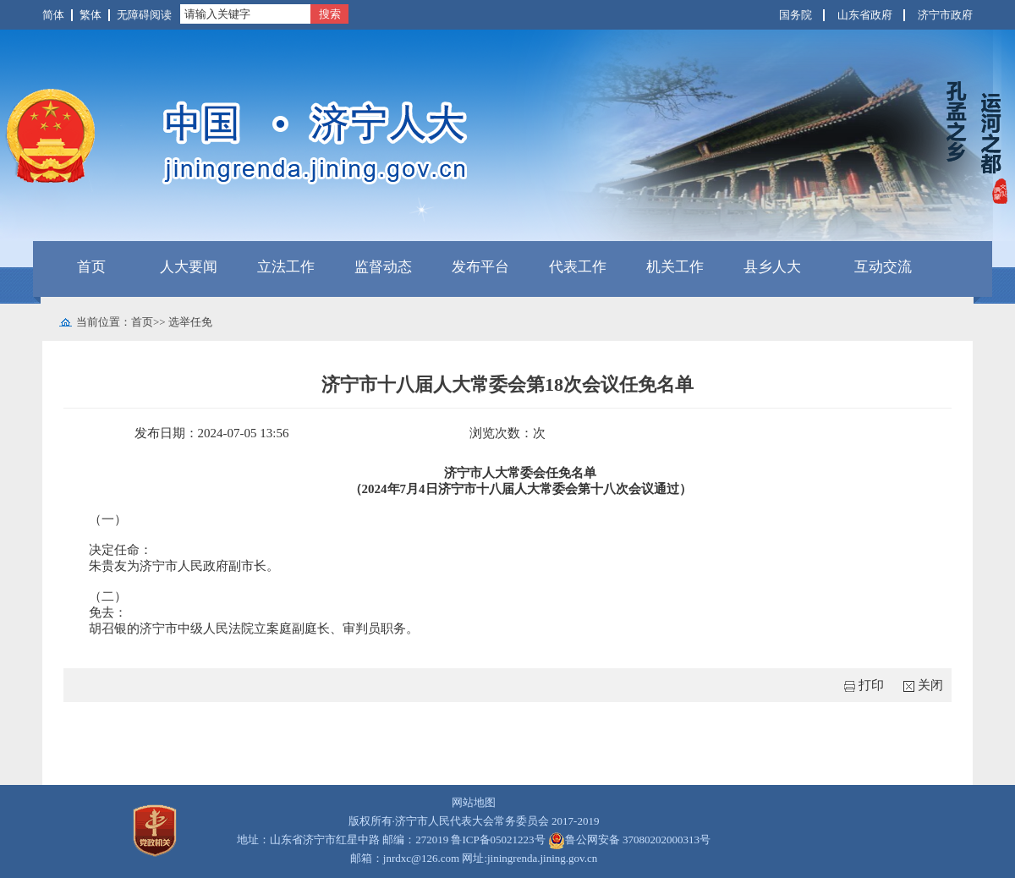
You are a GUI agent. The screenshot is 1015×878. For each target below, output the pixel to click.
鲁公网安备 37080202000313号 (629, 840)
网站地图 (474, 802)
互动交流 (883, 267)
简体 (53, 14)
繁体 (91, 14)
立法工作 (286, 267)
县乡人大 (772, 267)
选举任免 (190, 322)
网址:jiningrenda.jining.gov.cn (529, 858)
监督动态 (383, 267)
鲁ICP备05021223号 (498, 839)
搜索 (330, 14)
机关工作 (675, 267)
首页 (91, 267)
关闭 (930, 685)
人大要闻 (188, 267)
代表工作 (577, 267)
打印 (871, 685)
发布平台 (480, 267)
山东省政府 (864, 14)
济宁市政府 (945, 14)
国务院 (795, 14)
